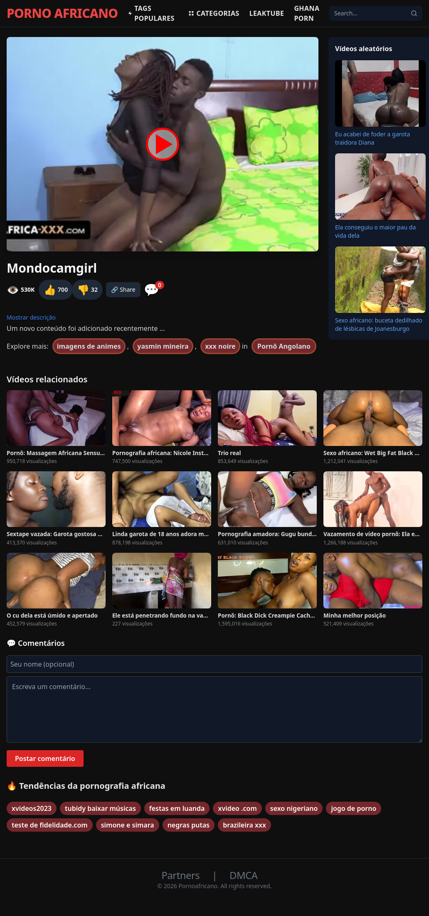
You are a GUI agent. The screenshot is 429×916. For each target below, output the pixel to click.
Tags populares (151, 13)
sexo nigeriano (294, 808)
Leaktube (266, 13)
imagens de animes (89, 346)
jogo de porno (353, 808)
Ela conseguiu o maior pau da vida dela (375, 231)
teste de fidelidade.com (50, 825)
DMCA (243, 875)
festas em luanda (177, 808)
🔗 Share (123, 289)
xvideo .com (237, 808)
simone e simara (127, 825)
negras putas (189, 825)
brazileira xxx (244, 825)
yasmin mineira (162, 346)
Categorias (213, 13)
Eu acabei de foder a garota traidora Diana (372, 138)
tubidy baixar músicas (100, 808)
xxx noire (220, 346)
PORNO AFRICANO (62, 13)
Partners (182, 875)
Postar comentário (45, 758)
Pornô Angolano (284, 346)
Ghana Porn (306, 13)
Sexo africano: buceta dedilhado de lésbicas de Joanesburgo (378, 324)
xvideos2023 (32, 808)
